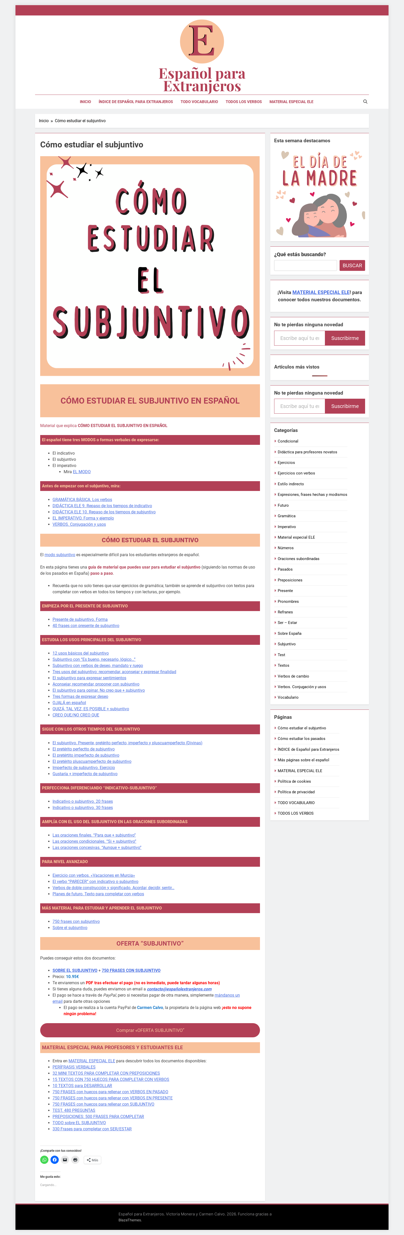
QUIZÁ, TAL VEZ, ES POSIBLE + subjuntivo (91, 708)
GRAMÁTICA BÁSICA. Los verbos (82, 499)
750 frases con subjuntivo (76, 921)
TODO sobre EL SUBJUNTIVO (79, 1122)
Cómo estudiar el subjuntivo (302, 728)
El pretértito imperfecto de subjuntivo (86, 755)
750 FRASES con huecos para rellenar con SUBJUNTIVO (103, 1104)
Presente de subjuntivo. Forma (80, 619)
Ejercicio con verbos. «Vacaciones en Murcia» (94, 875)
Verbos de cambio (293, 676)
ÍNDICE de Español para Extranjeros (136, 101)
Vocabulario (288, 697)
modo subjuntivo (60, 554)
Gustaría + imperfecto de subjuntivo (85, 773)
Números (286, 548)
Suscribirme (345, 338)
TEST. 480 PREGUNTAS (74, 1110)
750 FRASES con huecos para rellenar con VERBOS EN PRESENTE (113, 1098)
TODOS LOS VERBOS (244, 101)
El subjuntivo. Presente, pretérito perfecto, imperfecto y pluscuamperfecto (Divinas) (128, 742)
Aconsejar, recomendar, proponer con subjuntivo (96, 684)
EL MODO (82, 471)
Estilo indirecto (291, 484)
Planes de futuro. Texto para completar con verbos (98, 893)
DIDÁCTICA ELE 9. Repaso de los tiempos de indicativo (102, 505)
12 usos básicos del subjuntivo (81, 653)
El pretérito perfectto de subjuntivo (84, 749)
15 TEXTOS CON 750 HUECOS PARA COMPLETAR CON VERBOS (111, 1079)
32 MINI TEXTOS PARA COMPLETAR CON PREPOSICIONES (106, 1073)
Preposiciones (290, 580)
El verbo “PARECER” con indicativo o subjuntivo (95, 881)
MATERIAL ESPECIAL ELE (291, 101)
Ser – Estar (287, 622)
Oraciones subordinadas (298, 558)
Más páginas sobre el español (303, 760)
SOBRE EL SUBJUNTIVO (75, 970)
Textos (283, 665)
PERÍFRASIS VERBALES (74, 1067)
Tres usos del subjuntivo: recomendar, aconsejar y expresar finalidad (114, 671)
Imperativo (287, 526)
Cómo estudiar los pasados (301, 738)
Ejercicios (286, 462)
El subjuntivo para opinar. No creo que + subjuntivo (99, 690)
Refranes (285, 612)
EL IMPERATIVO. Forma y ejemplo (83, 518)
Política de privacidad (296, 792)
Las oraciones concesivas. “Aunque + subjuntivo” (97, 847)
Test (281, 655)
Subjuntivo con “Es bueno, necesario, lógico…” (94, 659)
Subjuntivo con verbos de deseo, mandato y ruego (98, 665)
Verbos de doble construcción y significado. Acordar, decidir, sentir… (113, 887)
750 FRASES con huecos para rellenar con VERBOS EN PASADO (110, 1091)
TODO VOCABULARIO (199, 101)
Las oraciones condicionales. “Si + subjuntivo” (94, 841)
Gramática (287, 516)
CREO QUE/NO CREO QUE (76, 715)
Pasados (285, 569)
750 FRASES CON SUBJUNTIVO (131, 970)
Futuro (283, 505)
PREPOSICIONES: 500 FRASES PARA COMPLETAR (98, 1116)
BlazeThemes (130, 1220)
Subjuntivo (287, 644)
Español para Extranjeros (202, 79)
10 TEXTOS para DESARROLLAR (82, 1085)
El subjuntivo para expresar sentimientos (89, 677)
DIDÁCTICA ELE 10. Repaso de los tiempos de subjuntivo (104, 512)
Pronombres (288, 601)
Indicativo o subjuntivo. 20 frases (83, 801)
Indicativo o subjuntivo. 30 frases (83, 807)
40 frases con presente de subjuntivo (86, 625)
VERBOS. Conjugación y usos (79, 524)
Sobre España (289, 633)
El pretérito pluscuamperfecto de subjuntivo (92, 761)
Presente (285, 590)
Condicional (288, 441)
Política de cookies (294, 781)
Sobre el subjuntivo (70, 927)
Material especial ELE (296, 537)
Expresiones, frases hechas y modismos (312, 494)
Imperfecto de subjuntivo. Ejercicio (84, 767)
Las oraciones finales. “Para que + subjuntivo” (94, 835)
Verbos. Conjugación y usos (302, 687)
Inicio (85, 101)
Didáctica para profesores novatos (307, 452)
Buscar (352, 265)
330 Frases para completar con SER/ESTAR (92, 1128)
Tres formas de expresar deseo (80, 696)
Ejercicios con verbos (296, 473)
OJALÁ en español (69, 702)
